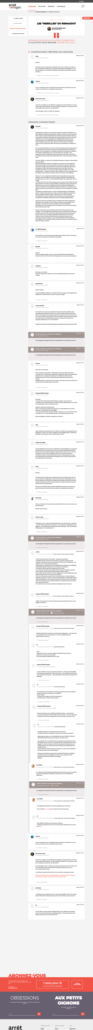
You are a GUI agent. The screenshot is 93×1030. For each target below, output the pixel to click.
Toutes (56, 1028)
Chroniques (61, 6)
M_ (52, 667)
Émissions (51, 6)
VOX (41, 826)
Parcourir (32, 6)
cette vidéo (47, 809)
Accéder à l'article (17, 18)
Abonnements (72, 1028)
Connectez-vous (66, 42)
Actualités (41, 6)
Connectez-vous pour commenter (18, 28)
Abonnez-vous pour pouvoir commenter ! (51, 40)
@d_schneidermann (56, 29)
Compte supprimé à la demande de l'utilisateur (61, 554)
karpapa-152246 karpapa (56, 613)
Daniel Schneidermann (59, 28)
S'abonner (86, 18)
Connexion (81, 1)
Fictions (42, 1028)
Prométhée (54, 786)
